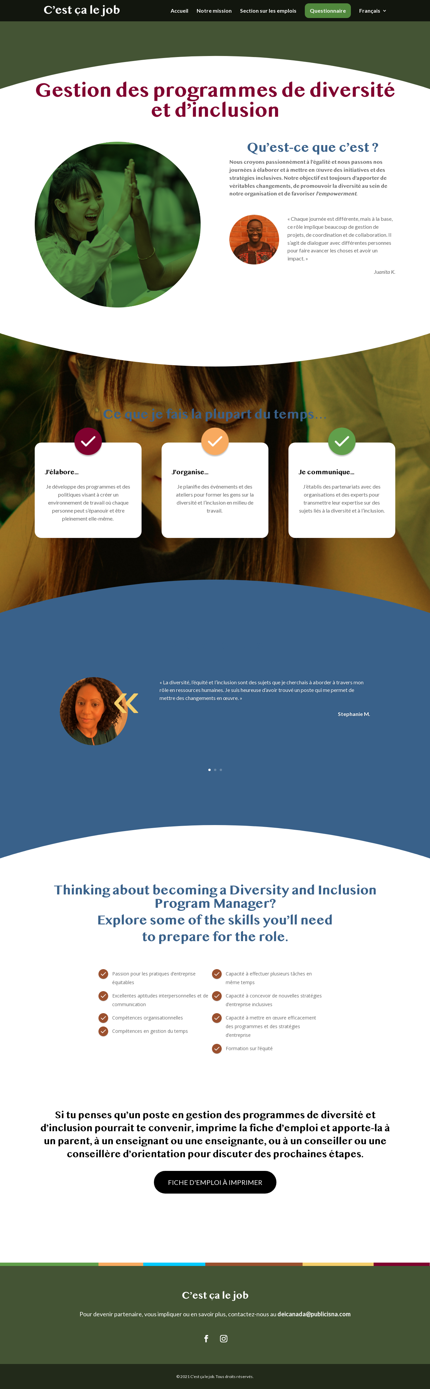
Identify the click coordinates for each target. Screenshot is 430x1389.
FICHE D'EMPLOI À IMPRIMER (215, 1182)
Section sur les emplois (268, 11)
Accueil (179, 11)
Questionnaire (328, 10)
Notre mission (214, 11)
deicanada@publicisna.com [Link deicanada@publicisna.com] (314, 1314)
